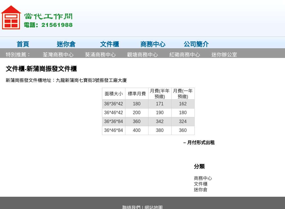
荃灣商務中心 (58, 55)
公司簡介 (196, 44)
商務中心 (152, 44)
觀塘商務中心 (142, 55)
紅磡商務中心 (184, 55)
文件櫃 (109, 44)
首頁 (23, 44)
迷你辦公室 (224, 55)
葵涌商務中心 (100, 55)
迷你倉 (66, 44)
